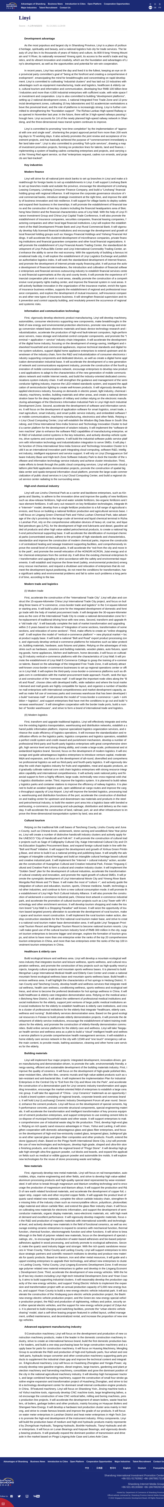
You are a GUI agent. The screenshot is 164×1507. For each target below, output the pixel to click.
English (127, 1468)
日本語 (99, 1468)
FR (159, 7)
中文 (87, 1468)
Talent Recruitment (48, 8)
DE (155, 7)
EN (150, 7)
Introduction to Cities (75, 4)
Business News (55, 4)
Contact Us (65, 8)
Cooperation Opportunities (117, 4)
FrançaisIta (158, 1468)
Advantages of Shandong (33, 4)
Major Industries (29, 8)
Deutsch (142, 1468)
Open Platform (94, 4)
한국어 (113, 1468)
